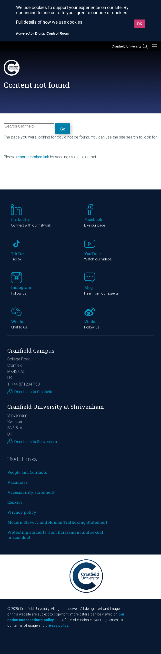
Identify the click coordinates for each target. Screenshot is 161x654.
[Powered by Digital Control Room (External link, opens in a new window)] (42, 33)
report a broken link (32, 157)
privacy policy (56, 626)
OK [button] (139, 23)
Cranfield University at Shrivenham (55, 406)
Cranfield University (126, 46)
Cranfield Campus (30, 350)
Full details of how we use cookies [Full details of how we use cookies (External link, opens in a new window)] (49, 22)
